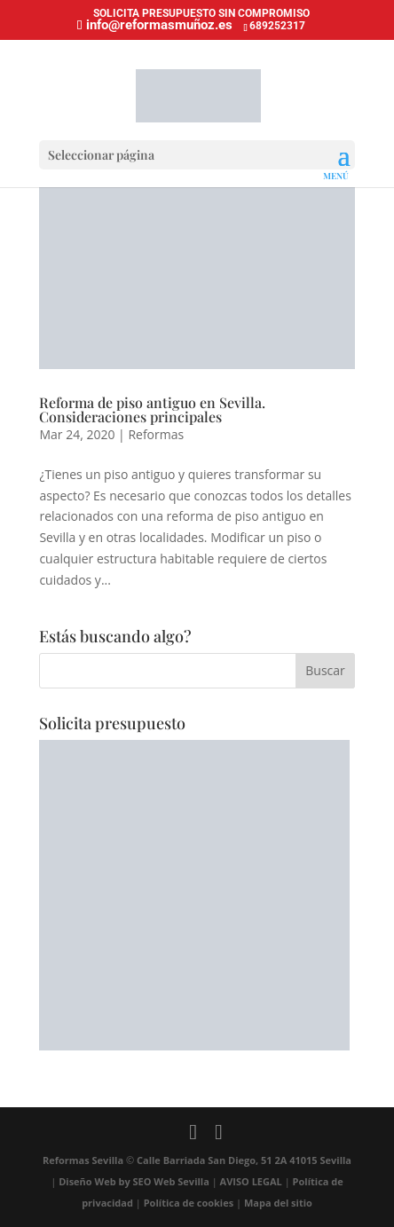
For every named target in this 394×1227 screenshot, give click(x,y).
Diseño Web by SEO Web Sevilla (135, 1181)
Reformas (156, 434)
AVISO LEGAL (251, 1181)
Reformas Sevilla (83, 1160)
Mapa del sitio (278, 1202)
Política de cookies (188, 1202)
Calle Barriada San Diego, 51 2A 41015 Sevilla (244, 1160)
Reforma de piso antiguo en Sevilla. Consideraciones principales (152, 409)
